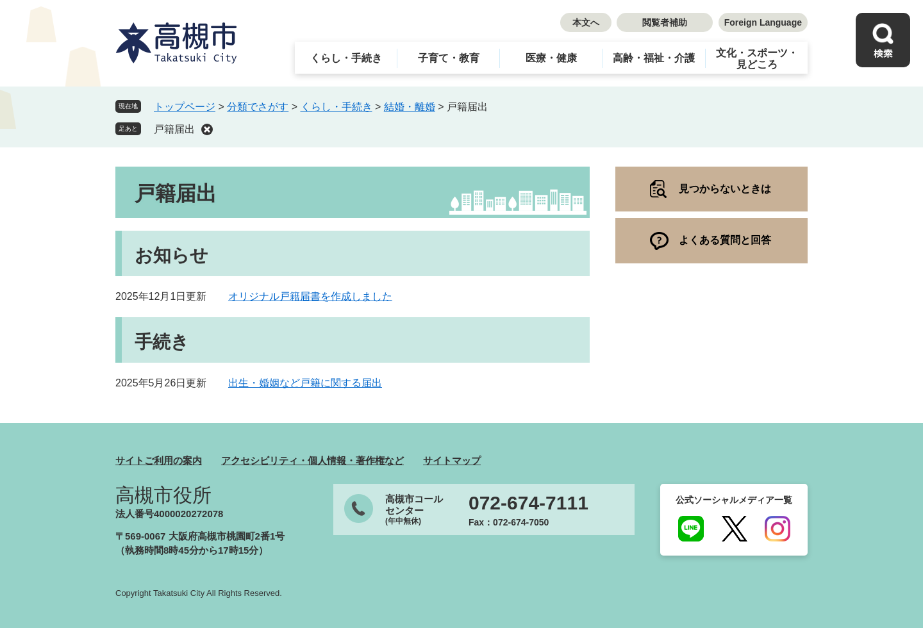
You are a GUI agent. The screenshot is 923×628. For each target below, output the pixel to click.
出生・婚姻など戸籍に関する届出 (305, 382)
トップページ (184, 106)
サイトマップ (452, 460)
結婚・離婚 (409, 106)
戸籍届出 (174, 129)
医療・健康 (551, 58)
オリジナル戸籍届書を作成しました (310, 296)
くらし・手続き (346, 58)
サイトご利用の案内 (158, 460)
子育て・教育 (448, 58)
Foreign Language (763, 22)
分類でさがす (257, 106)
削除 (207, 129)
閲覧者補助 (664, 22)
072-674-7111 (528, 503)
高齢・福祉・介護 (654, 58)
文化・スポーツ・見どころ (757, 58)
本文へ (585, 22)
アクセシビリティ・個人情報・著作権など (312, 460)
